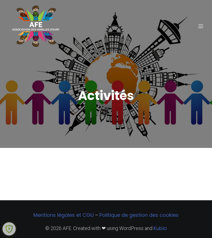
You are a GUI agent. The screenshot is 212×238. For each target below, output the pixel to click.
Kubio (160, 228)
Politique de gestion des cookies (139, 215)
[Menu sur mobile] (200, 26)
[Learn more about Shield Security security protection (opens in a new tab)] (9, 229)
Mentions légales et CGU (63, 215)
